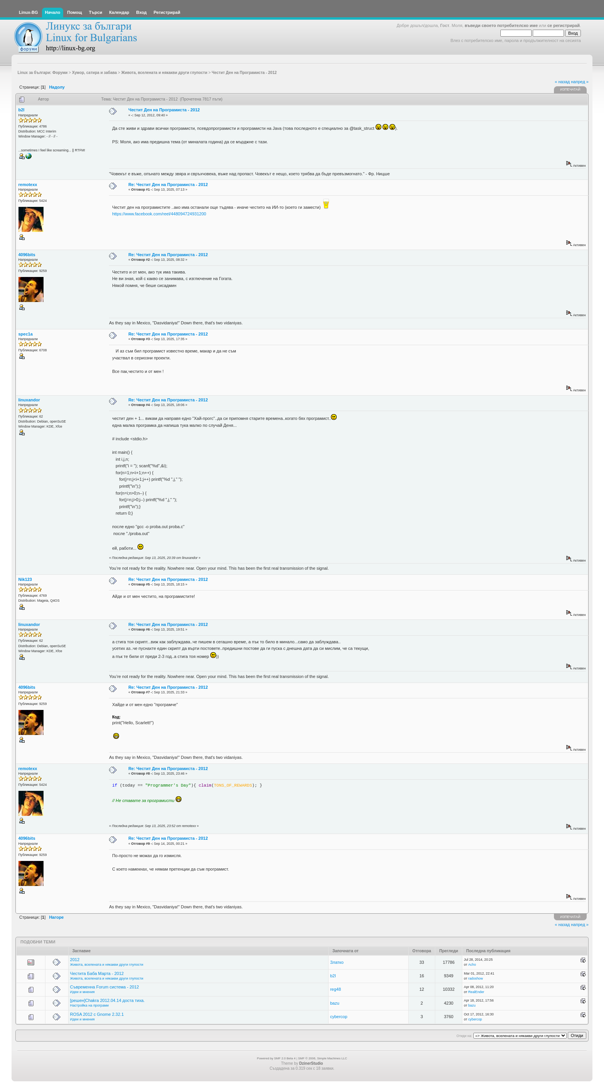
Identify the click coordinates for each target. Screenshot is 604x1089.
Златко (337, 962)
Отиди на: (464, 1036)
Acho (472, 965)
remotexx (27, 184)
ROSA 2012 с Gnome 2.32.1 (97, 1014)
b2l (21, 109)
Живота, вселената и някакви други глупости (106, 965)
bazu (334, 1003)
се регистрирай (563, 25)
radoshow (475, 978)
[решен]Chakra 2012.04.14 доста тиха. (107, 1000)
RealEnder (476, 992)
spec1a (25, 334)
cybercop (338, 1016)
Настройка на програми (89, 1005)
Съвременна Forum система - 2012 (104, 987)
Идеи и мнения (82, 992)
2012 (74, 959)
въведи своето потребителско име (501, 25)
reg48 (335, 989)
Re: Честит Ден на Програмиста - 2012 (168, 184)
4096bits (26, 254)
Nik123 (25, 579)
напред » (580, 81)
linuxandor (29, 400)
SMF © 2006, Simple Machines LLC (322, 1058)
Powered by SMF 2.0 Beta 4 (276, 1058)
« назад (562, 81)
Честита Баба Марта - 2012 (97, 973)
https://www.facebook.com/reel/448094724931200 (159, 213)
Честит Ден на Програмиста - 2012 (164, 109)
